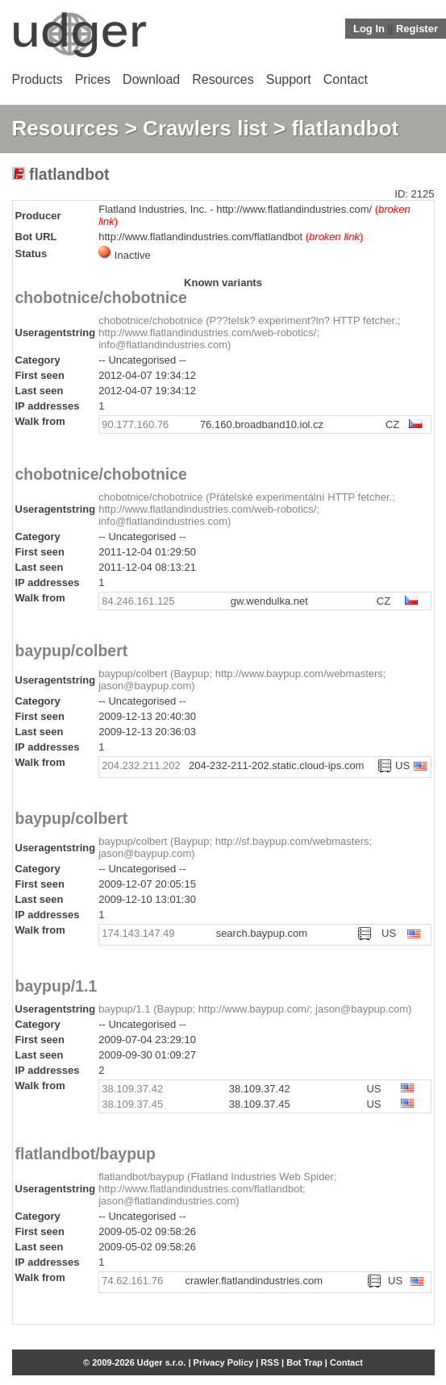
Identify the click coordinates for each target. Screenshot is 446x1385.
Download (151, 79)
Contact (345, 79)
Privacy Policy (224, 1362)
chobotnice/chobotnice (101, 297)
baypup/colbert (71, 650)
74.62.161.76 (132, 1281)
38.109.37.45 (132, 1104)
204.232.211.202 (141, 765)
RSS (270, 1362)
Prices (92, 79)
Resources (222, 79)
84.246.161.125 (138, 601)
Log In (369, 29)
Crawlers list (205, 128)
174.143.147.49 (138, 933)
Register (417, 29)
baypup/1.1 (56, 986)
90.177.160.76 (135, 424)
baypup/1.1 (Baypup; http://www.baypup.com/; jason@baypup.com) (254, 1009)
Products (37, 79)
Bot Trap (304, 1362)
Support (288, 79)
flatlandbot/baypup (85, 1153)
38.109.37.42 (132, 1089)
